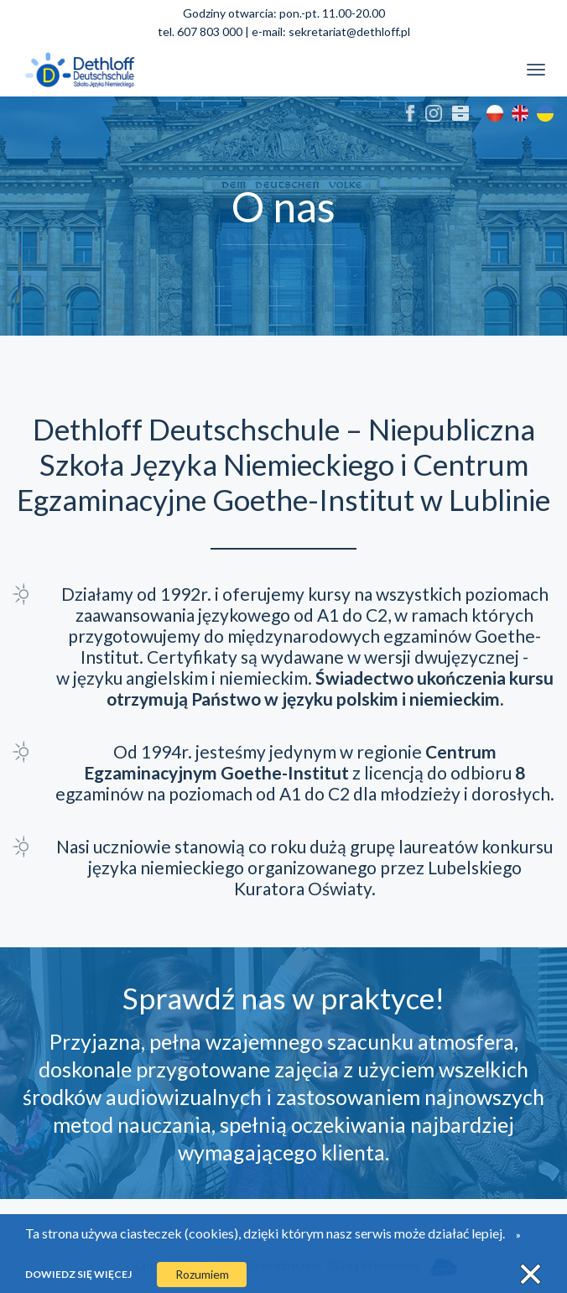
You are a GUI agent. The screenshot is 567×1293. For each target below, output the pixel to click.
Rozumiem (202, 1274)
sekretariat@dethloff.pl (349, 31)
